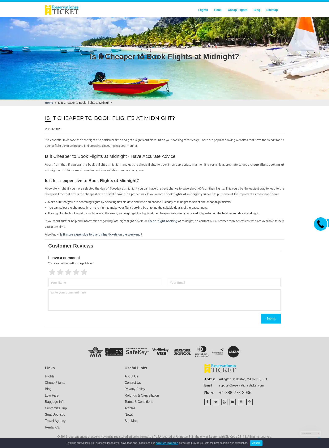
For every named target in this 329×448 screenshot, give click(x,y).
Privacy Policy (135, 389)
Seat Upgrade (55, 415)
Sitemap (272, 10)
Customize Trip (56, 408)
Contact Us (133, 383)
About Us (131, 376)
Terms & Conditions (139, 402)
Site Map (131, 421)
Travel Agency (55, 421)
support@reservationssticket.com (241, 385)
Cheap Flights (237, 10)
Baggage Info (55, 402)
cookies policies (166, 443)
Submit (270, 318)
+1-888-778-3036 (235, 392)
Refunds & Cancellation (142, 395)
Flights (203, 10)
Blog (256, 10)
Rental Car (53, 428)
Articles (130, 408)
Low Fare (52, 395)
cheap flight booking (162, 221)
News (129, 415)
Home (49, 102)
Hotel (218, 10)
